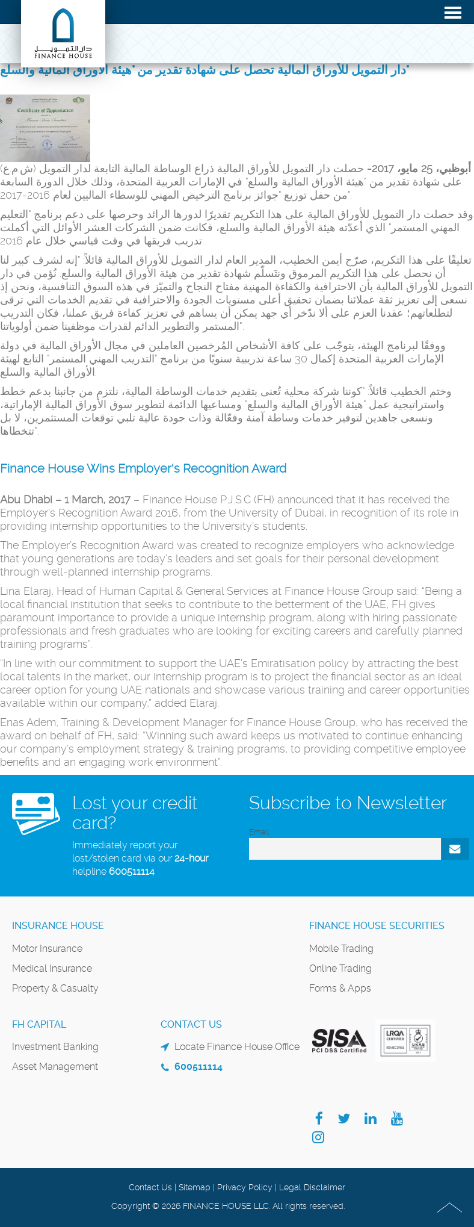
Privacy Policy (244, 1187)
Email (259, 831)
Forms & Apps (340, 988)
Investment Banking (55, 1046)
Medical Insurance (52, 968)
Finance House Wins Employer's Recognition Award (143, 468)
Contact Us (150, 1187)
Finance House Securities (377, 925)
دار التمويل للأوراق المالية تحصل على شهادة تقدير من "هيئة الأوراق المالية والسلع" (204, 70)
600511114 (132, 871)
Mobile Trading (341, 948)
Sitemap (195, 1187)
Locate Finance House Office (237, 1046)
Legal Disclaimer (312, 1187)
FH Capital (39, 1024)
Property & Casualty (55, 988)
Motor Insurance (47, 948)
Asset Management (55, 1066)
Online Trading (340, 968)
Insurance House (58, 925)
